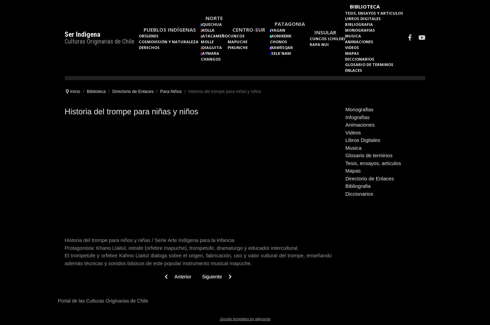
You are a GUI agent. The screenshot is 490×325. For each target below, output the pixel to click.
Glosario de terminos (369, 64)
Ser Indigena (82, 34)
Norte (214, 18)
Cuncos (236, 35)
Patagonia (290, 23)
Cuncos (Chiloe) (327, 38)
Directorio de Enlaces (369, 178)
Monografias (360, 30)
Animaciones (359, 41)
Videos (352, 47)
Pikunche (238, 47)
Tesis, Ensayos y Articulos (374, 13)
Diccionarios (359, 59)
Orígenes (149, 35)
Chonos (278, 41)
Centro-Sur (248, 29)
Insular (325, 32)
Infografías (357, 117)
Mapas (352, 53)
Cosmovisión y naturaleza (168, 41)
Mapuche (237, 41)
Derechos (149, 47)
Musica (353, 35)
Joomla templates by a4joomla (245, 319)
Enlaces (353, 70)
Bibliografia (359, 24)
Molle (207, 41)
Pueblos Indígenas (170, 29)
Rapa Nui (319, 44)
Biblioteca (365, 6)
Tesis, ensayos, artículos (373, 163)
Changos (211, 59)
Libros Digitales (363, 18)
